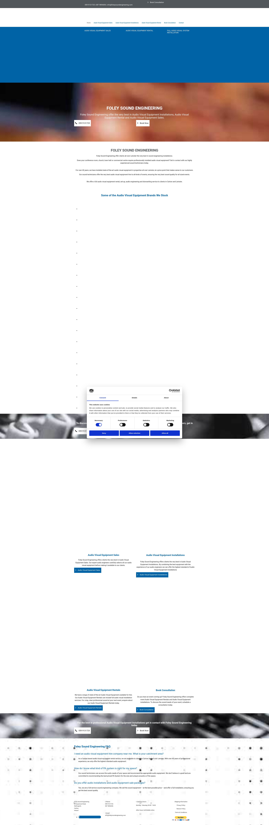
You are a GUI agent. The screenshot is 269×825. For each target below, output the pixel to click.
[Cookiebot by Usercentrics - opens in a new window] (170, 390)
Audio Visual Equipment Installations (127, 23)
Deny (104, 433)
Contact (181, 23)
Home (89, 23)
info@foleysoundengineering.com (115, 815)
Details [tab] (134, 398)
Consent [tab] (103, 398)
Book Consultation (170, 23)
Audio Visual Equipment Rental (151, 23)
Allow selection (134, 433)
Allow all (165, 433)
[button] (155, 2)
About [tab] (166, 398)
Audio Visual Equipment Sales (103, 23)
